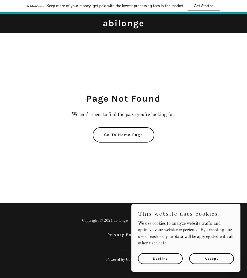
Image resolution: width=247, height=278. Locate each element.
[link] (123, 25)
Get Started (203, 6)
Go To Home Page (123, 134)
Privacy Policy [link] (123, 234)
